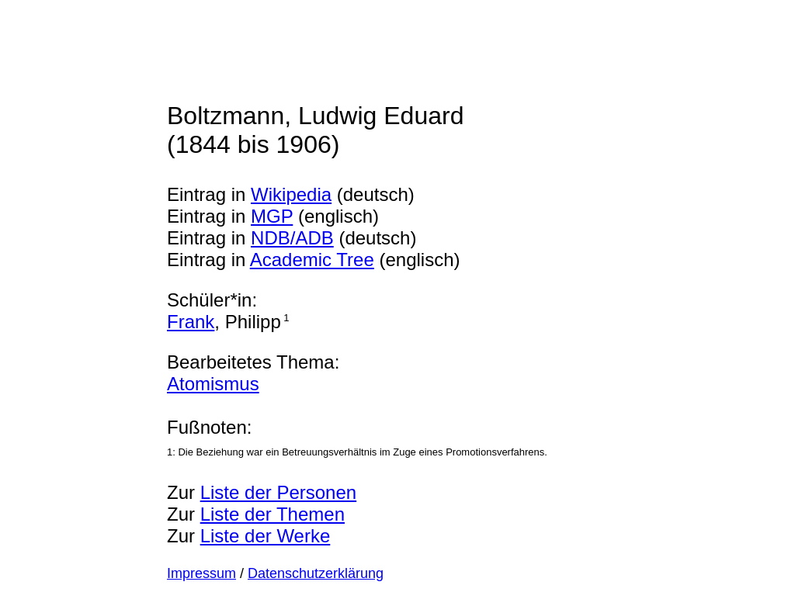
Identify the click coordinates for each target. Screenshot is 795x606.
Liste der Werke (265, 535)
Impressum (201, 573)
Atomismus (213, 383)
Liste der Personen (278, 492)
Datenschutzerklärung (316, 573)
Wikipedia (291, 194)
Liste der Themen (272, 514)
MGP (272, 216)
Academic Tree (312, 259)
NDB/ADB (292, 237)
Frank (190, 321)
